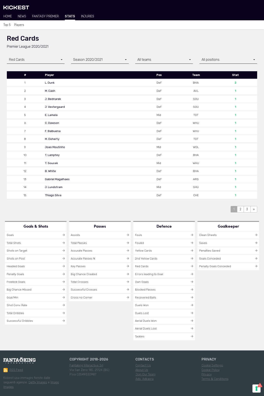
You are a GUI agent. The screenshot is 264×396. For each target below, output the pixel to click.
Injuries (87, 16)
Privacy (207, 374)
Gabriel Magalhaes (57, 179)
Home (7, 16)
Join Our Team (145, 374)
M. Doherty (52, 139)
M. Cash (50, 90)
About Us (141, 370)
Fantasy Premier (45, 16)
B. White (50, 171)
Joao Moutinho (55, 147)
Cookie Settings (212, 365)
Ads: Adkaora (144, 379)
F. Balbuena (53, 131)
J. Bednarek (53, 99)
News (22, 16)
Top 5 (7, 25)
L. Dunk (50, 82)
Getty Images (37, 382)
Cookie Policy (211, 370)
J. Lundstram (53, 187)
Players (19, 25)
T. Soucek (51, 163)
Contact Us (143, 365)
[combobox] (36, 60)
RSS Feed (13, 370)
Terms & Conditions (215, 379)
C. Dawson (52, 123)
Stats (70, 16)
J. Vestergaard (55, 106)
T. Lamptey (52, 155)
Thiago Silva (53, 195)
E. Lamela (51, 115)
